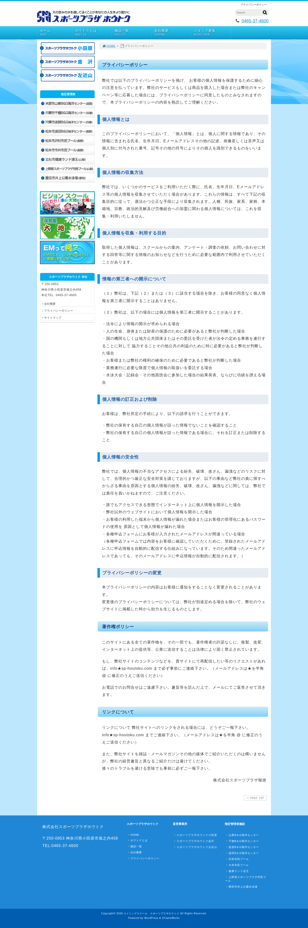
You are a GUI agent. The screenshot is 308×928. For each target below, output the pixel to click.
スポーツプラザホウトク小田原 (195, 835)
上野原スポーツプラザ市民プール (245, 879)
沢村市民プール (237, 859)
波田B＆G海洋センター (242, 853)
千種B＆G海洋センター (242, 841)
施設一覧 (133, 33)
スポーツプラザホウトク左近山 (195, 847)
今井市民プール (237, 865)
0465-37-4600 (255, 21)
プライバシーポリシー (58, 310)
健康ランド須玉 (237, 871)
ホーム (56, 33)
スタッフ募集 (212, 33)
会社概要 (172, 33)
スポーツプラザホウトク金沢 (193, 841)
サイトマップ (52, 317)
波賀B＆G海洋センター (242, 847)
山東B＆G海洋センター (242, 835)
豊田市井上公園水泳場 (241, 886)
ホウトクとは (93, 33)
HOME (109, 45)
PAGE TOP (254, 798)
